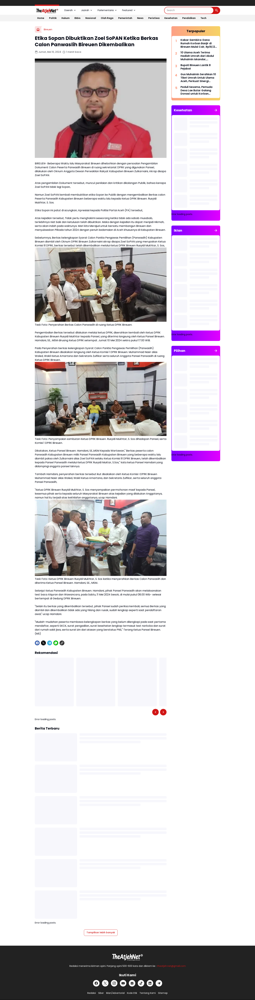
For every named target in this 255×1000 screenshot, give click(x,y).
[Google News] (132, 983)
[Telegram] (49, 643)
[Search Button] (216, 10)
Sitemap (163, 993)
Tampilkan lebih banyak (101, 932)
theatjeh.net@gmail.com (171, 966)
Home (40, 18)
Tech (203, 18)
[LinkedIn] (150, 983)
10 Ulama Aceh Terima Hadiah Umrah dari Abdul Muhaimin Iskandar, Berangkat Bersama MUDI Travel (198, 56)
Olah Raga (107, 18)
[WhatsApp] (55, 643)
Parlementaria (107, 10)
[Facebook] (37, 643)
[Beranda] (38, 29)
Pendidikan (189, 18)
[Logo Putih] (127, 956)
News (140, 18)
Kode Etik (132, 993)
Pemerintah (125, 18)
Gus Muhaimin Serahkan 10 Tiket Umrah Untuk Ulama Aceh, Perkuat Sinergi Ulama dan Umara (198, 78)
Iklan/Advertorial (115, 993)
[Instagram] (114, 983)
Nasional (90, 18)
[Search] (188, 10)
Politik (53, 18)
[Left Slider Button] (155, 712)
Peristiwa (154, 18)
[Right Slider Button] (163, 712)
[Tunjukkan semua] (216, 110)
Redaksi (91, 993)
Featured (129, 10)
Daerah (70, 10)
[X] (43, 643)
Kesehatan (170, 18)
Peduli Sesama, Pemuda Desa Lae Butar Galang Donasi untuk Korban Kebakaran (196, 90)
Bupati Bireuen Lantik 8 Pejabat (196, 67)
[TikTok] (141, 983)
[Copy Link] (62, 643)
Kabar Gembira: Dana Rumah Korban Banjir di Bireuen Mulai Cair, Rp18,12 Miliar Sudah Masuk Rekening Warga (198, 43)
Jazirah (87, 10)
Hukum (65, 18)
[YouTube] (123, 983)
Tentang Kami (148, 993)
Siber (101, 993)
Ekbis (77, 18)
